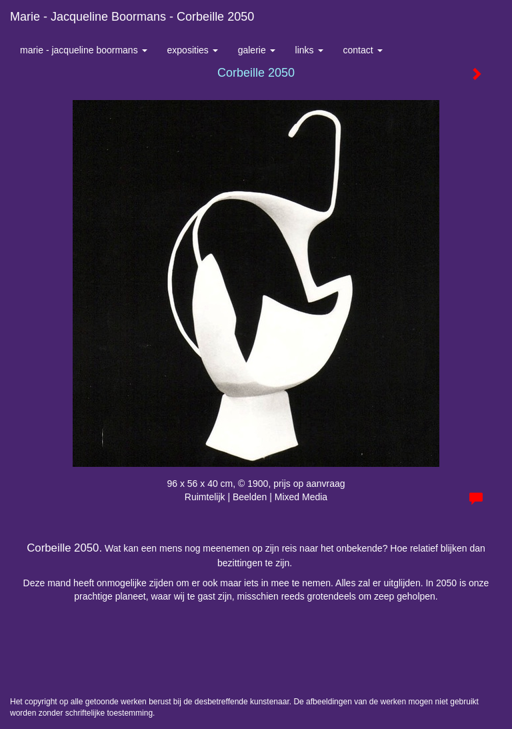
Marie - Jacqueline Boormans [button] (83, 50)
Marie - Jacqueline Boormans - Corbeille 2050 (132, 16)
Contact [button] (363, 50)
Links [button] (309, 50)
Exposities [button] (192, 50)
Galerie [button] (256, 50)
